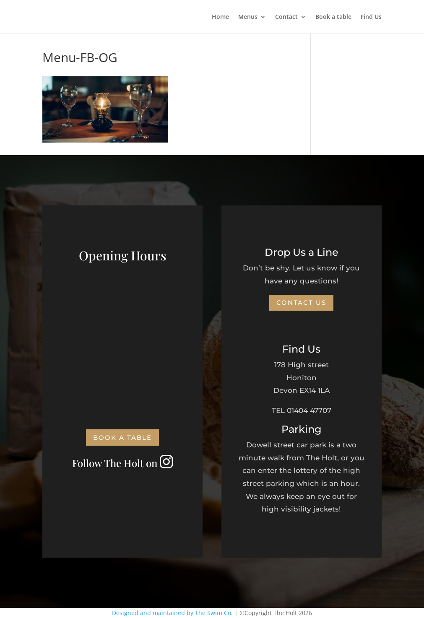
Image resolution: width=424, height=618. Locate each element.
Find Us (371, 17)
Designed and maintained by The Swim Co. (172, 613)
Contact (286, 17)
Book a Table (122, 437)
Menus (248, 17)
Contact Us (301, 302)
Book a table (333, 17)
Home (220, 17)
